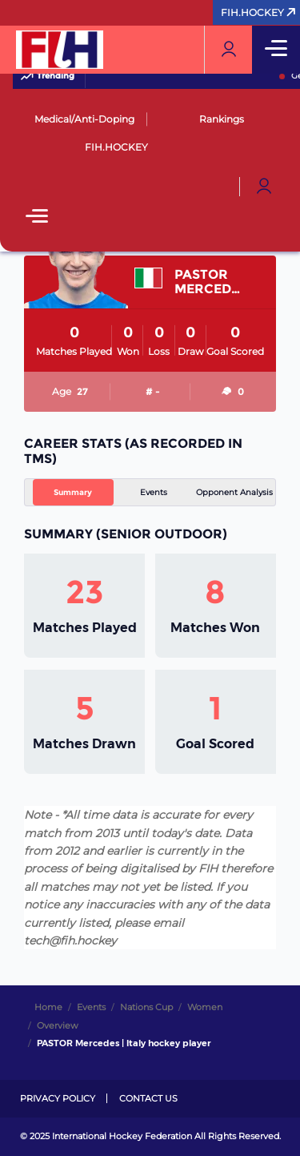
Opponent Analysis (234, 492)
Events (153, 492)
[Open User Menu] (264, 186)
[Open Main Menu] (37, 217)
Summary (73, 492)
